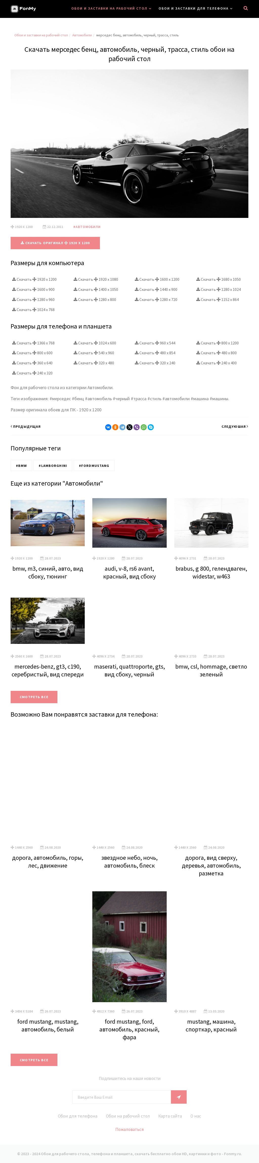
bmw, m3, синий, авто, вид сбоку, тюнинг (47, 572)
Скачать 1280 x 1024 (218, 289)
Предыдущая (26, 426)
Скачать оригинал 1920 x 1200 (55, 243)
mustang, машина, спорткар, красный (211, 1025)
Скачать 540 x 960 (94, 352)
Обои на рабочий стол (127, 1116)
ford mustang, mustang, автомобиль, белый (47, 1025)
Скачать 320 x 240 (155, 362)
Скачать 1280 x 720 (156, 299)
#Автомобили (87, 226)
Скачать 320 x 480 (94, 362)
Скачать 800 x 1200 (217, 342)
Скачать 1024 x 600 (95, 342)
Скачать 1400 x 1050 (96, 289)
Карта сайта (171, 1116)
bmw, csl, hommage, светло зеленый (211, 670)
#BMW (21, 465)
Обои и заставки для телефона (194, 8)
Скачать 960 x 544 (155, 342)
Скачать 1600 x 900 (33, 289)
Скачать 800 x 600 (32, 352)
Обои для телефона (75, 1116)
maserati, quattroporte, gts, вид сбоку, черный (129, 670)
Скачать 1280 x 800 (95, 299)
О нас (198, 1116)
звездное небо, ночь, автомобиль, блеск (129, 861)
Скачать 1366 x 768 (33, 342)
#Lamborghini (53, 465)
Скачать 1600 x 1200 (157, 279)
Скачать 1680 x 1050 (218, 279)
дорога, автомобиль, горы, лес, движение (47, 861)
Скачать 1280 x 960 (33, 299)
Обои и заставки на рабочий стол (109, 8)
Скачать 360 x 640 (32, 362)
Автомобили (82, 35)
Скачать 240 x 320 (32, 372)
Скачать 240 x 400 (216, 362)
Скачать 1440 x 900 (156, 289)
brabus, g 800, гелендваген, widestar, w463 (211, 572)
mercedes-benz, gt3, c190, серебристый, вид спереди (48, 670)
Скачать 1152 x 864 (217, 299)
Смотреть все (35, 697)
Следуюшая (235, 426)
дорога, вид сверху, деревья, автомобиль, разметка (211, 865)
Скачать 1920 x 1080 (96, 279)
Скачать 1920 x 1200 (34, 279)
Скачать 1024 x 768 (33, 309)
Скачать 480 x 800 (216, 352)
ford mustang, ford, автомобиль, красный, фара (129, 1029)
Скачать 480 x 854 (155, 352)
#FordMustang (94, 465)
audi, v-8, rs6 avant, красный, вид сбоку (129, 572)
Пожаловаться (129, 1129)
